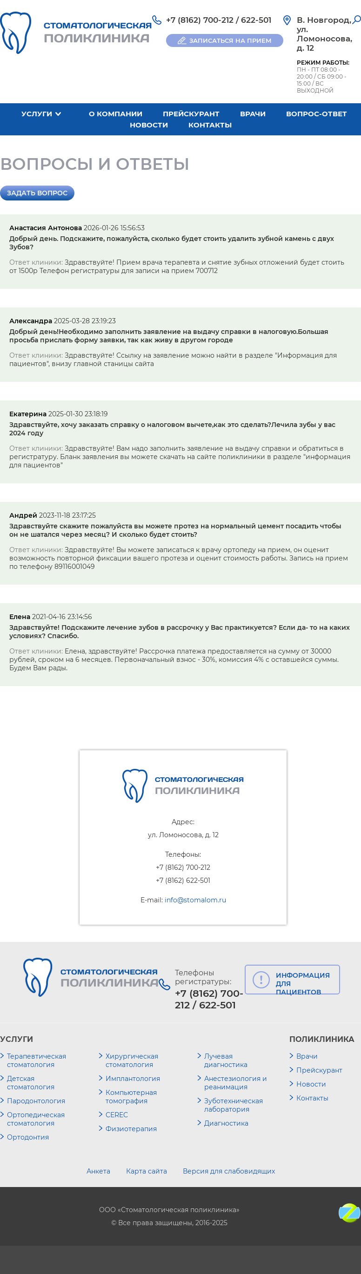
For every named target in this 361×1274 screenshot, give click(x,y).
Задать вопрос (37, 193)
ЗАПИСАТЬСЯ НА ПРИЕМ (230, 40)
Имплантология (133, 1078)
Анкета (98, 1171)
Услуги (36, 113)
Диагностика (226, 1123)
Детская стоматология (30, 1082)
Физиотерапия (131, 1129)
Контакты (210, 124)
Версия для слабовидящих (229, 1171)
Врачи (253, 113)
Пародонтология (36, 1101)
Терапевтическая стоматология (36, 1060)
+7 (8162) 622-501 (183, 880)
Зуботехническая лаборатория (233, 1105)
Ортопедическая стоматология (36, 1119)
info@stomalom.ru (195, 900)
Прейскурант (191, 113)
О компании (115, 113)
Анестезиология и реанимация (235, 1082)
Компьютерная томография (131, 1096)
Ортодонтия (28, 1137)
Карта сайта (146, 1171)
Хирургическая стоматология (132, 1060)
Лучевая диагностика (225, 1060)
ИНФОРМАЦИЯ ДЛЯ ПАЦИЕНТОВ (303, 982)
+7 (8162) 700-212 (200, 20)
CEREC (117, 1115)
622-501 (256, 20)
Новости (149, 124)
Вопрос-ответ (316, 113)
